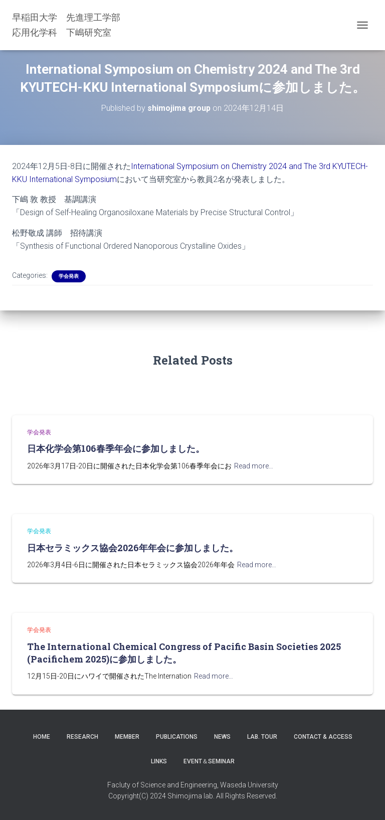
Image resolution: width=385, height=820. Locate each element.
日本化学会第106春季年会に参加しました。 (116, 448)
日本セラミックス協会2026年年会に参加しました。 (132, 548)
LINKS (159, 761)
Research (82, 736)
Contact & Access (323, 736)
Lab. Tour (262, 736)
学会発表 (69, 276)
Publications (177, 736)
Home (41, 736)
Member (127, 736)
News (222, 736)
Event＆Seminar (209, 761)
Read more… (253, 466)
